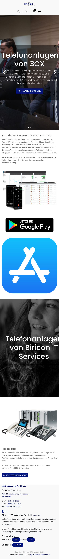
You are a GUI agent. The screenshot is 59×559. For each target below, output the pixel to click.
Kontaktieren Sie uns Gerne (15, 475)
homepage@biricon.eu (12, 506)
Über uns (36, 516)
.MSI (16, 539)
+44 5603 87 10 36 (14, 504)
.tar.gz (18, 545)
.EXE (30, 539)
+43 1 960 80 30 (13, 501)
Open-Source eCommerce (40, 555)
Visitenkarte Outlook (14, 486)
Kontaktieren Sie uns (29, 91)
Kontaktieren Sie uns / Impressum (15, 494)
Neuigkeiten (6, 496)
